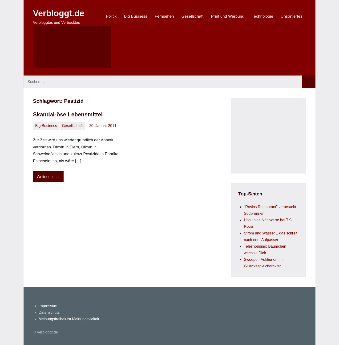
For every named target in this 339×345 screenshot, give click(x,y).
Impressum (48, 306)
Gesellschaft (193, 16)
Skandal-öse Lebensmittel (68, 114)
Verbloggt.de (58, 13)
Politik (111, 16)
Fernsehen (164, 16)
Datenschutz (49, 312)
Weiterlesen (46, 177)
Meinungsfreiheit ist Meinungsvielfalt (69, 319)
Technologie (262, 16)
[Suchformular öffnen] (72, 47)
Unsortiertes (291, 16)
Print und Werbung (227, 16)
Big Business (135, 16)
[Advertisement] (273, 134)
